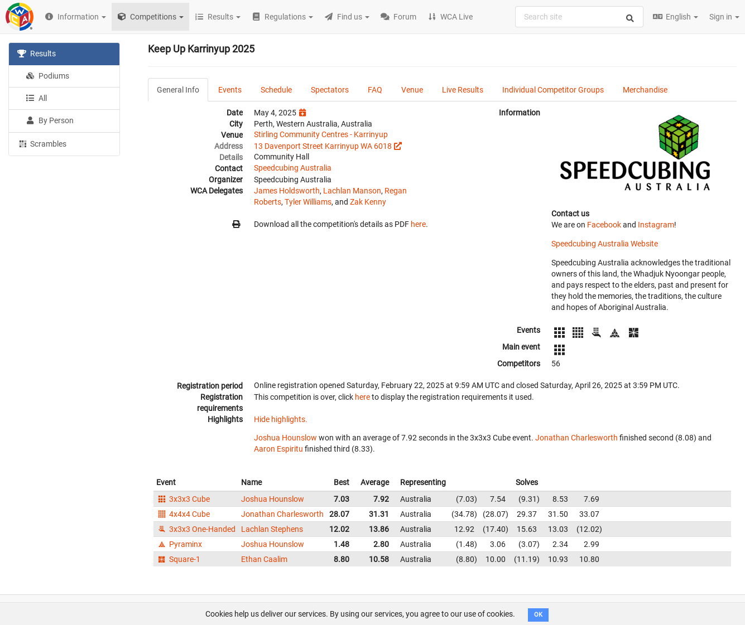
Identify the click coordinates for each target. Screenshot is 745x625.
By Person (50, 120)
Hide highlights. (280, 419)
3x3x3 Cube (183, 499)
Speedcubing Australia (292, 167)
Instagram (656, 224)
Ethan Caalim (264, 559)
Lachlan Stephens (272, 529)
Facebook (604, 224)
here (418, 224)
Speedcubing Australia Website (604, 243)
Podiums (47, 75)
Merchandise (645, 89)
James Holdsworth (287, 190)
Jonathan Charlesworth (576, 437)
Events (230, 89)
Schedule (276, 89)
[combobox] (579, 16)
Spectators (330, 89)
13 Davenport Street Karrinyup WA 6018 (323, 146)
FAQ (375, 89)
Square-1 (178, 559)
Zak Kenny (368, 201)
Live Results (462, 89)
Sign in (724, 16)
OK (538, 614)
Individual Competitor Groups (553, 89)
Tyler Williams (308, 201)
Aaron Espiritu (278, 448)
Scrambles (41, 143)
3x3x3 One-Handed (195, 529)
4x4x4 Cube (183, 514)
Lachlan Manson (352, 190)
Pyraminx (179, 544)
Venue (412, 89)
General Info (178, 89)
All (36, 98)
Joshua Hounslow (285, 437)
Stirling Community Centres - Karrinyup (321, 134)
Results (36, 53)
